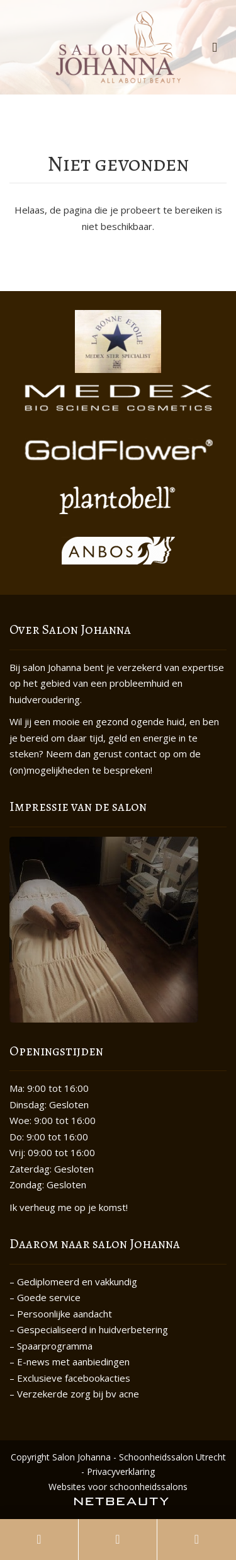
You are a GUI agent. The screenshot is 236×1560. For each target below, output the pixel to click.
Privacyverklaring (121, 1471)
